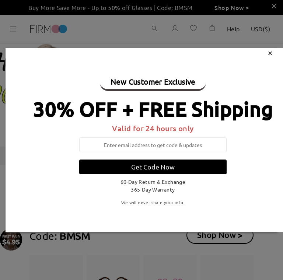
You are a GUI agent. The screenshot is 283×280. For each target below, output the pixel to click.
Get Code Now (153, 167)
